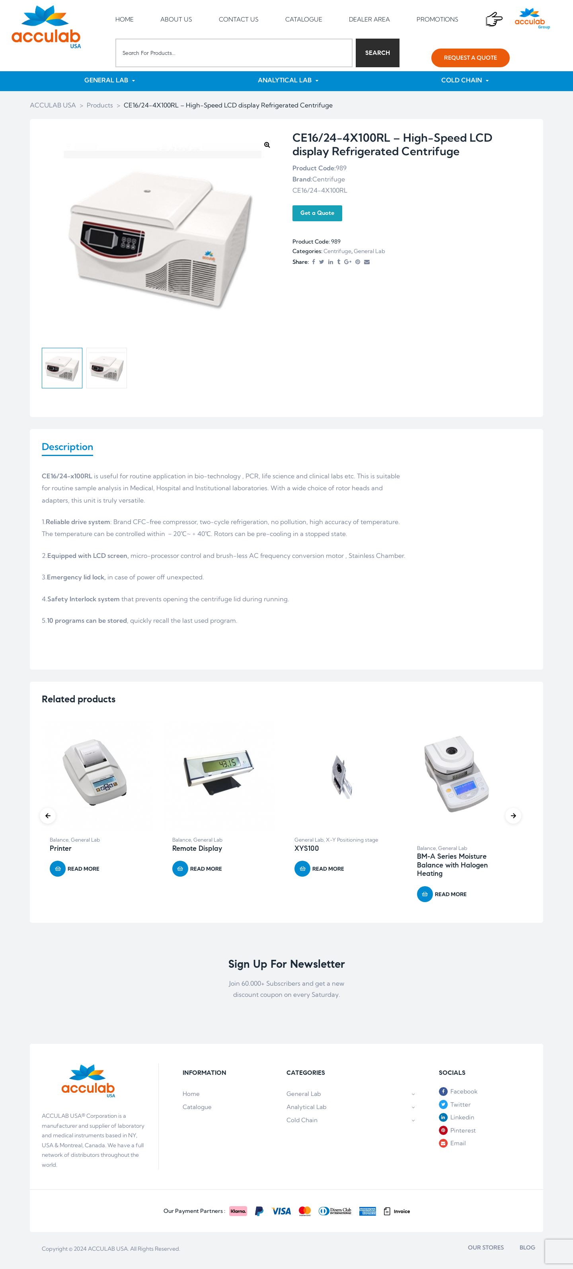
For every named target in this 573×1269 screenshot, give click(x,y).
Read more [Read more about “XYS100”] (328, 872)
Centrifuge (337, 251)
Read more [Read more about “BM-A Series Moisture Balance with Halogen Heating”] (451, 897)
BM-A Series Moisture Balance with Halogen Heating (452, 868)
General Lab (369, 251)
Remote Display (197, 851)
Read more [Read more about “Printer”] (83, 872)
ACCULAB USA (108, 1251)
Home (191, 1097)
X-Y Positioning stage (352, 843)
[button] (470, 58)
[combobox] (234, 53)
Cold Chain (350, 1123)
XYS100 (306, 851)
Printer (61, 851)
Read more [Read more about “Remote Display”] (206, 872)
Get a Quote (317, 213)
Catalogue (197, 1110)
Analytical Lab (350, 1110)
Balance (59, 843)
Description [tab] (67, 448)
